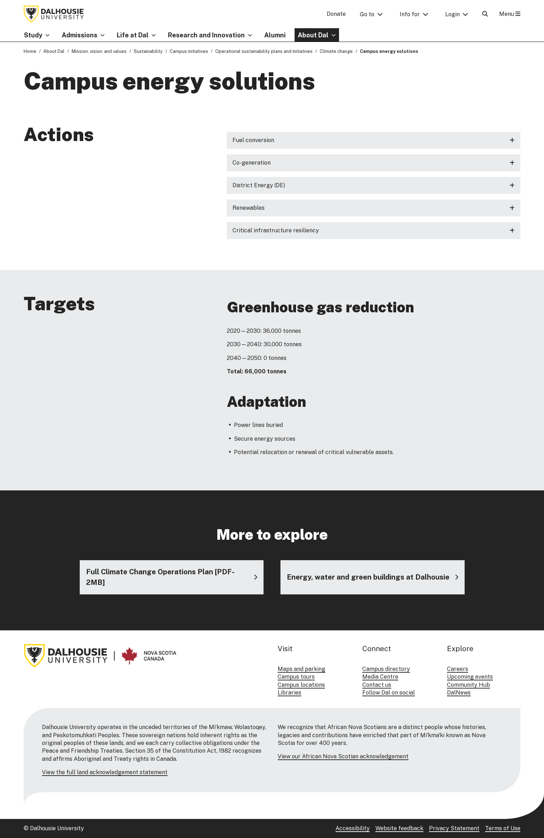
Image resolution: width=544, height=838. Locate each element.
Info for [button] (410, 14)
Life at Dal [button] (133, 35)
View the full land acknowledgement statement (105, 772)
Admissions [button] (79, 35)
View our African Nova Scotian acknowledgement (343, 756)
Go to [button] (367, 14)
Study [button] (33, 35)
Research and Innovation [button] (206, 35)
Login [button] (452, 14)
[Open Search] (485, 14)
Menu (509, 14)
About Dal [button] (313, 35)
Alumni (275, 35)
